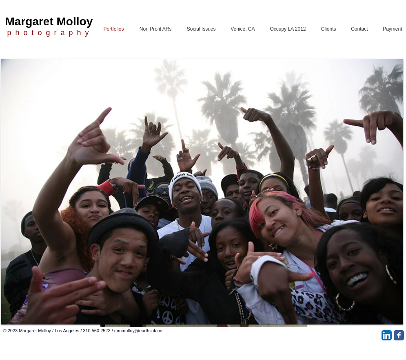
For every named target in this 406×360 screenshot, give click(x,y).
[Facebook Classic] (399, 335)
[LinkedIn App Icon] (387, 335)
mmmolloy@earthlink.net (139, 330)
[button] (202, 191)
